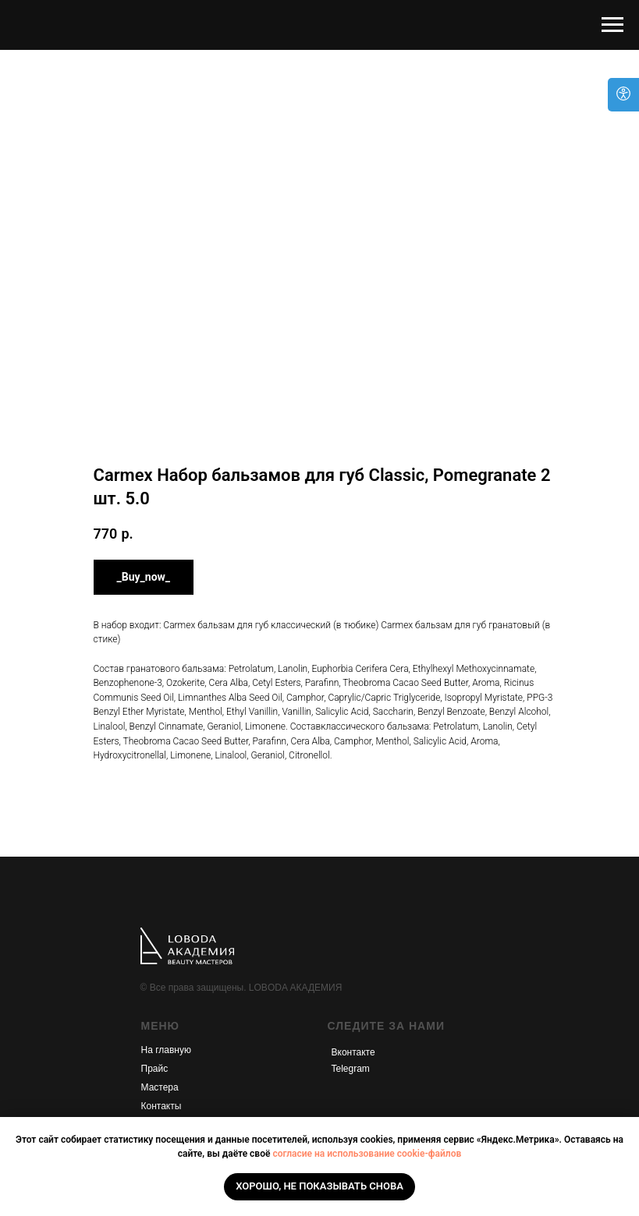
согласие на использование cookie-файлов (366, 1153)
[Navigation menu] (612, 25)
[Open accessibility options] (623, 94)
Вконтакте (353, 1052)
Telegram (351, 1068)
